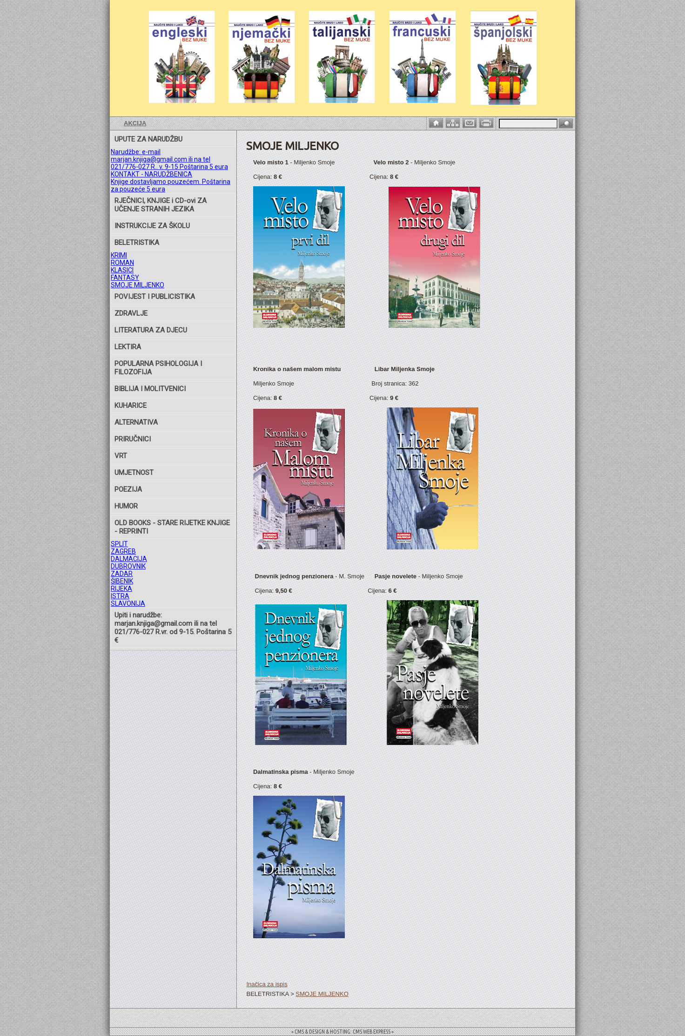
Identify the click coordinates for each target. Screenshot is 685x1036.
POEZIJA (128, 489)
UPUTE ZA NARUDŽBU (148, 139)
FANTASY (125, 277)
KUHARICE (130, 405)
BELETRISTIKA (136, 242)
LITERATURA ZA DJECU (150, 330)
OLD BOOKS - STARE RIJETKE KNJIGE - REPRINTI (172, 527)
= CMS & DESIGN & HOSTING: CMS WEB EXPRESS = (342, 1032)
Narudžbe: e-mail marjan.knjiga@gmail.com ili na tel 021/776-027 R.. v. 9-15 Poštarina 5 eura (169, 159)
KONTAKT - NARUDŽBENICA (151, 174)
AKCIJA (135, 123)
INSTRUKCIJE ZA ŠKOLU (152, 226)
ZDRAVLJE (131, 313)
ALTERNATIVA (136, 422)
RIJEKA (121, 588)
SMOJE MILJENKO (137, 285)
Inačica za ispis (266, 984)
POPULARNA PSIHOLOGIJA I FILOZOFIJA (158, 367)
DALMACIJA (129, 558)
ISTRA (120, 596)
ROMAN (122, 262)
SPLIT (119, 544)
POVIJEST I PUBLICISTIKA (154, 296)
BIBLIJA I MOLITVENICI (150, 389)
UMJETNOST (134, 472)
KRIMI (119, 255)
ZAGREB (123, 551)
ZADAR (122, 573)
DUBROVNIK (128, 566)
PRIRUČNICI (132, 439)
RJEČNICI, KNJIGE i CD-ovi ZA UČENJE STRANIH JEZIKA (160, 204)
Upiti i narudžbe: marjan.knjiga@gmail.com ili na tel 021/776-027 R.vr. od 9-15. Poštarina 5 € (172, 627)
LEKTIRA (127, 347)
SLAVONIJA (128, 603)
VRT (120, 456)
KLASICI (122, 270)
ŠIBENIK (122, 581)
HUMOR (126, 506)
